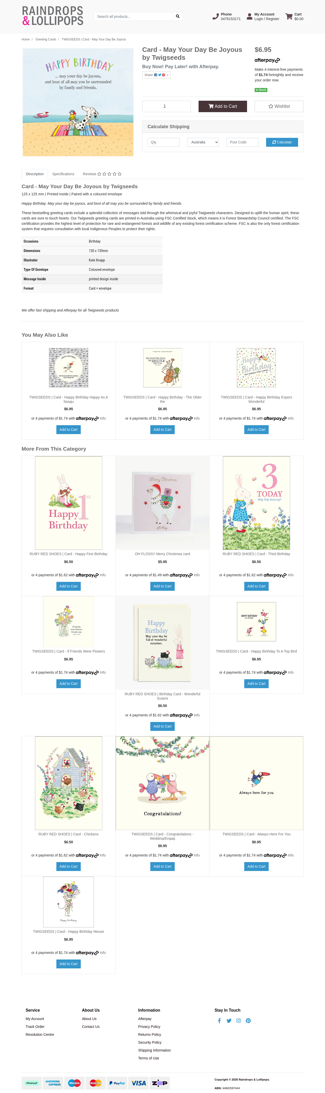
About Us (89, 1019)
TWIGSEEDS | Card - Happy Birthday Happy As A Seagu (68, 399)
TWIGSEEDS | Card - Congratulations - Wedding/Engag (163, 836)
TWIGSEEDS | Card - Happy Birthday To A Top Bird (256, 651)
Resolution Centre (40, 1034)
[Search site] (178, 16)
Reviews (102, 174)
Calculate (282, 142)
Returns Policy (149, 1034)
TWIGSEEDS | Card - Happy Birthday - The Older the (162, 399)
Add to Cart (222, 106)
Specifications (63, 174)
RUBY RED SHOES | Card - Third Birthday (256, 554)
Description (35, 174)
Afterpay (144, 1019)
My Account (35, 1019)
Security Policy (149, 1042)
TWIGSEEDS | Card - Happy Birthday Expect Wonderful (256, 399)
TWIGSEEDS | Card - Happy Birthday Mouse (68, 931)
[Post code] (242, 142)
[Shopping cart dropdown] (294, 16)
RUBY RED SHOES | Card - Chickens (69, 834)
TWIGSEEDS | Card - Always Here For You (256, 834)
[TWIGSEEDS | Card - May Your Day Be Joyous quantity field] (166, 106)
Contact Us (91, 1027)
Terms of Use (148, 1058)
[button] (227, 16)
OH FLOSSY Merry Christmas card (162, 554)
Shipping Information (154, 1050)
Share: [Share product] (155, 75)
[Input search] (133, 16)
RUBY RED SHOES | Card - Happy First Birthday (68, 554)
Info (103, 418)
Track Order (35, 1027)
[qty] (164, 142)
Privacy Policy (149, 1027)
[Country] (203, 142)
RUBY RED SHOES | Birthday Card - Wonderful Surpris (162, 696)
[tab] (35, 174)
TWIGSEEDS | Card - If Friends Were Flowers (68, 651)
